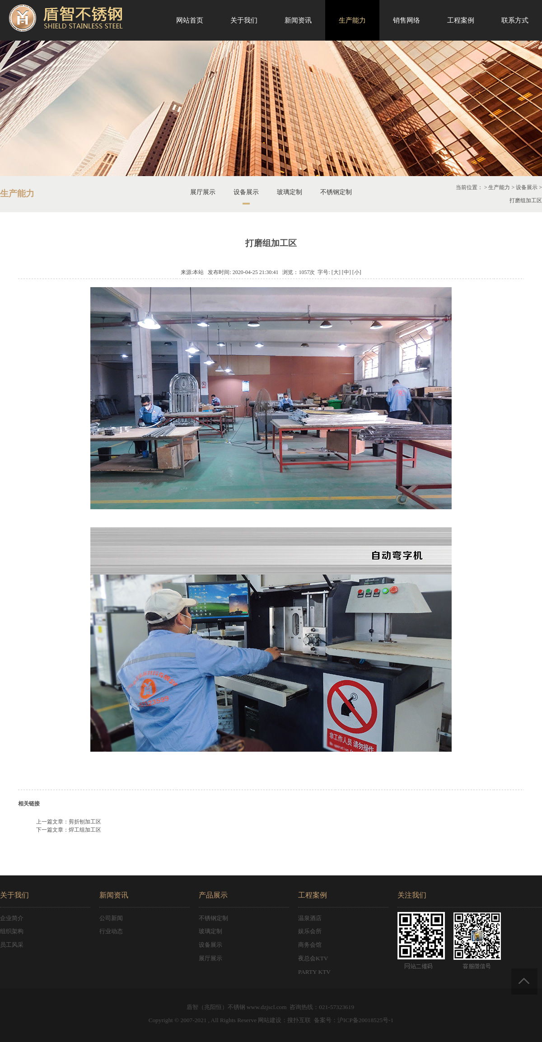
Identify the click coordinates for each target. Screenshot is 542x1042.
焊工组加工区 (85, 830)
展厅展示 (202, 192)
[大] (336, 272)
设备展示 (246, 192)
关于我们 (243, 20)
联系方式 (514, 20)
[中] (346, 272)
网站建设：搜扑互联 (284, 1020)
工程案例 (460, 20)
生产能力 (352, 20)
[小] (356, 272)
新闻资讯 (298, 20)
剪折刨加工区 (85, 822)
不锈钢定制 (336, 192)
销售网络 (406, 20)
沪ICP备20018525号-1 (365, 1020)
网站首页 (189, 20)
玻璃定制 (289, 192)
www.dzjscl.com (267, 1007)
